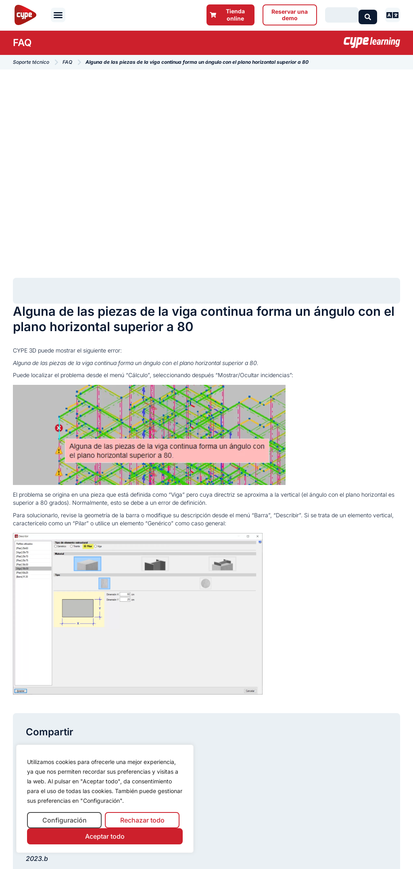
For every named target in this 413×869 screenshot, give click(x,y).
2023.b (37, 858)
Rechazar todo (142, 820)
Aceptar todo (105, 836)
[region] (105, 799)
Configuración (64, 820)
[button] (58, 15)
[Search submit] (368, 15)
